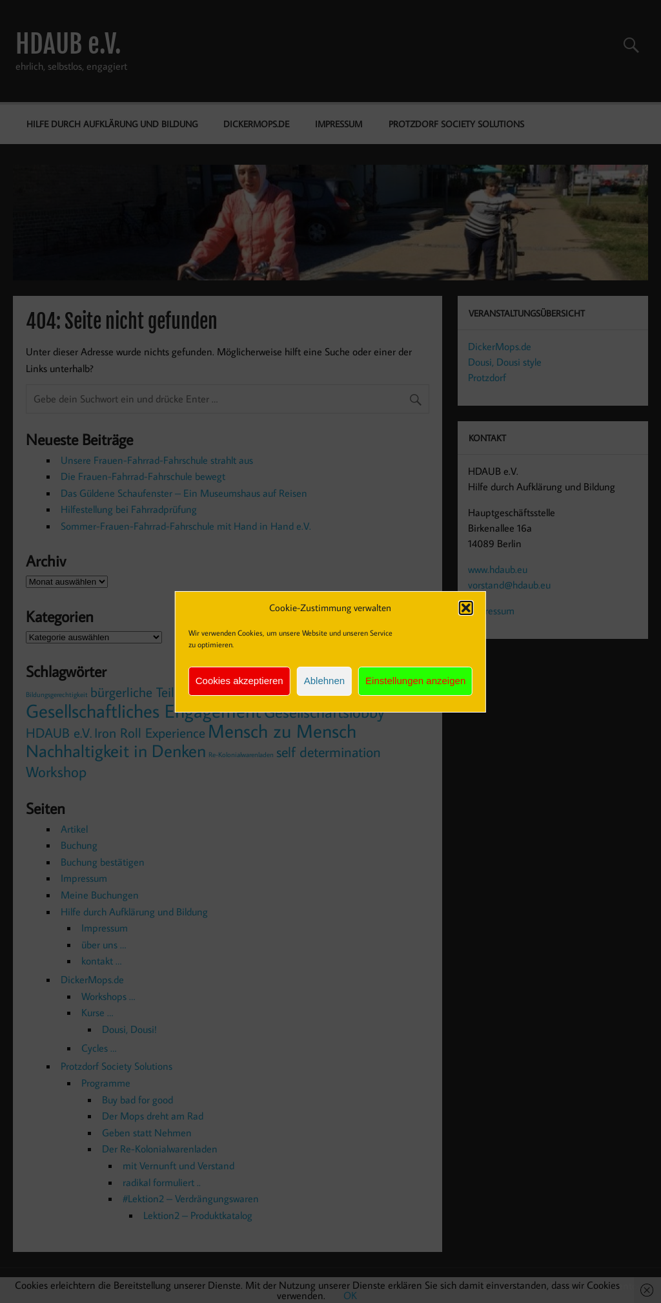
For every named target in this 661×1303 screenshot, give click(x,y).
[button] (466, 607)
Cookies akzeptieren (239, 680)
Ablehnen (324, 680)
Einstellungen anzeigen (415, 680)
